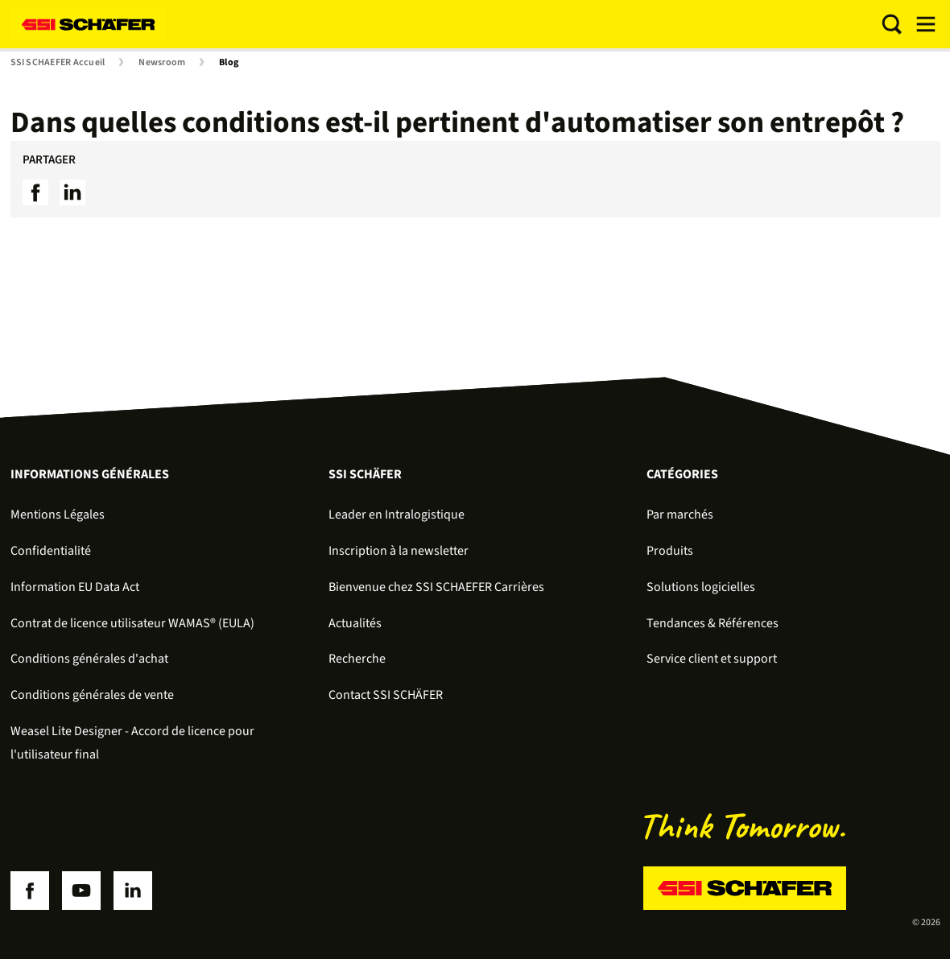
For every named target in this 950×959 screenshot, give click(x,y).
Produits (669, 551)
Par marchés (679, 514)
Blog (228, 62)
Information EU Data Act (74, 587)
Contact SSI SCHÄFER (385, 695)
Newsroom (161, 62)
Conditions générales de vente (92, 695)
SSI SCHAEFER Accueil (57, 62)
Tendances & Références (712, 623)
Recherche (357, 659)
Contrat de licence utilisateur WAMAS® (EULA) (132, 623)
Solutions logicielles (700, 587)
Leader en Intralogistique (396, 514)
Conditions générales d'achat (89, 659)
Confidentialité (50, 551)
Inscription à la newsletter (398, 551)
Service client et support (711, 659)
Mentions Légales (57, 514)
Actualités (355, 623)
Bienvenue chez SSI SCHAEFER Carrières (436, 587)
